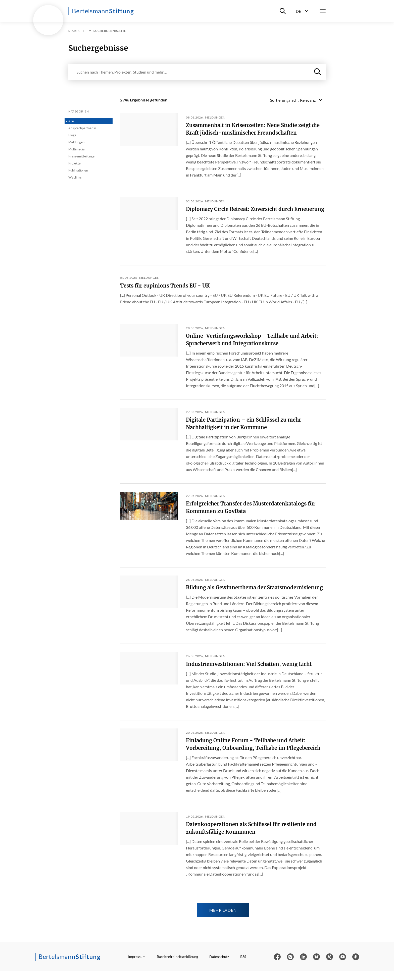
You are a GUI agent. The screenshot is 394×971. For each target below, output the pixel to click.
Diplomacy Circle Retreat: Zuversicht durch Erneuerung (255, 209)
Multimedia (76, 149)
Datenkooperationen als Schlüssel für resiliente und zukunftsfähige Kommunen (251, 828)
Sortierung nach (293, 100)
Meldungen (76, 142)
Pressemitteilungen (82, 156)
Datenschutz (219, 956)
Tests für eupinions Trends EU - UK (165, 285)
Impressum (136, 956)
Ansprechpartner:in (82, 128)
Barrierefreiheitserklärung (177, 956)
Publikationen (78, 170)
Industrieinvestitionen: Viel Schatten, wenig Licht (249, 664)
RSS (243, 956)
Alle (71, 121)
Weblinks (75, 177)
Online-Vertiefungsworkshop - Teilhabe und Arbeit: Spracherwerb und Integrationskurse (252, 340)
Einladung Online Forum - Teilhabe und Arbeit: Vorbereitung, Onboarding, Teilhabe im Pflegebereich (253, 744)
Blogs (72, 135)
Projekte (74, 163)
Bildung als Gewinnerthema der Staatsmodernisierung (254, 587)
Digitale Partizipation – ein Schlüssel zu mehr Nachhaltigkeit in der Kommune (243, 423)
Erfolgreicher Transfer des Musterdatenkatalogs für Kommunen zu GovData (250, 507)
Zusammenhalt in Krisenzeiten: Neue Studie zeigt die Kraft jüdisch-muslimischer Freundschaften (253, 129)
